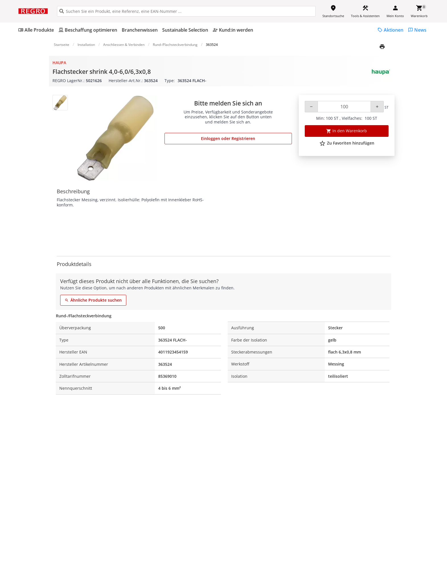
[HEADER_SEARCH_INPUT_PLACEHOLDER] (186, 11)
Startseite (61, 44)
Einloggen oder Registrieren (228, 138)
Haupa (59, 62)
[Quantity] (344, 106)
